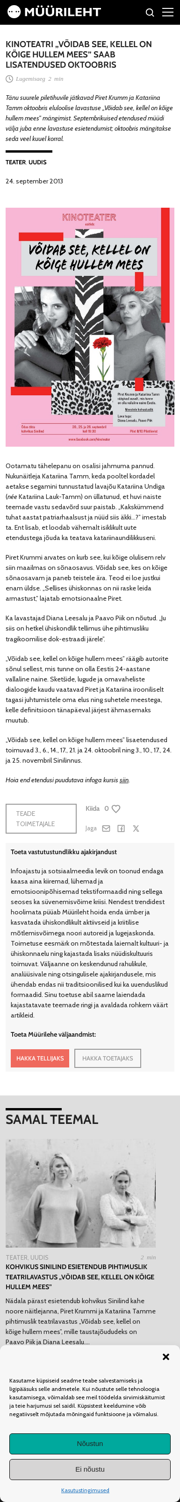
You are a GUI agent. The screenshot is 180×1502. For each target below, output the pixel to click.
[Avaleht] (54, 16)
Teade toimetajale (35, 818)
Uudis (38, 162)
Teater (16, 162)
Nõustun (90, 1443)
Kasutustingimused (85, 1490)
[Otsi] (150, 13)
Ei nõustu (90, 1469)
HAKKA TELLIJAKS (40, 1058)
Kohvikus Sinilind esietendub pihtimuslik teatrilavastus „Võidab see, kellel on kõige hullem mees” (80, 1277)
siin (124, 780)
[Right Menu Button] (167, 11)
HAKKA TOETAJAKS (107, 1058)
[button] (166, 1357)
